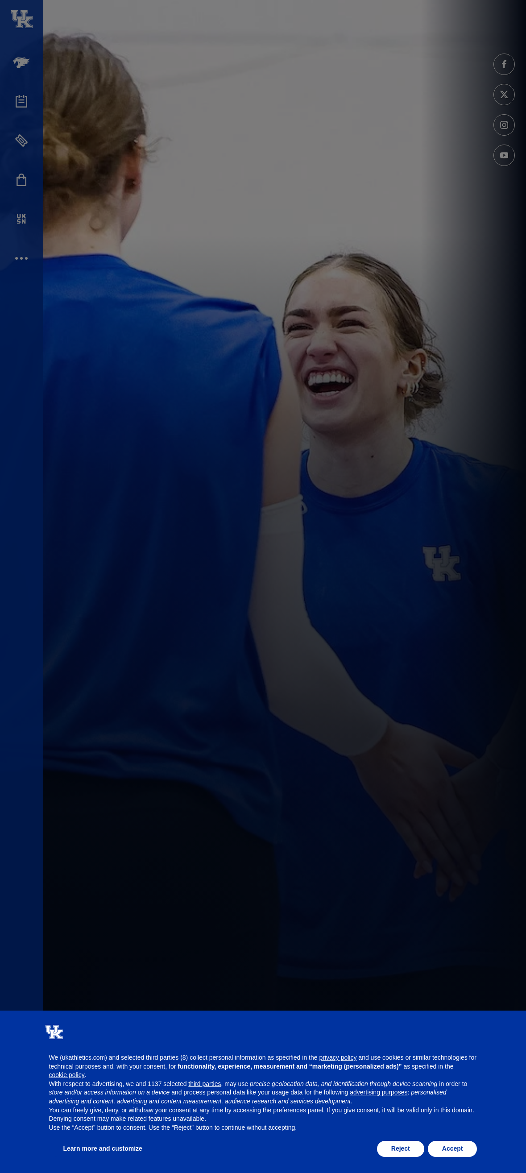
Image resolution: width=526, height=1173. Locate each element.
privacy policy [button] (337, 1057)
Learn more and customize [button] (102, 1148)
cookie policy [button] (67, 1074)
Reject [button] (400, 1148)
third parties (204, 1083)
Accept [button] (452, 1148)
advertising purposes (378, 1092)
